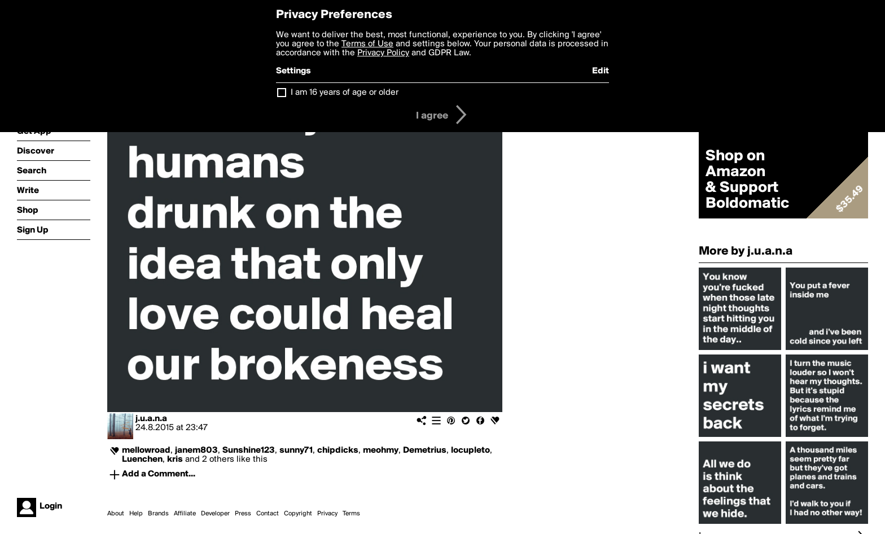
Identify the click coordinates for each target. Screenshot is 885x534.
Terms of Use (367, 44)
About (115, 513)
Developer (215, 513)
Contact (267, 513)
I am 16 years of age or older (344, 92)
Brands (158, 513)
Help (136, 513)
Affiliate (185, 513)
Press (243, 513)
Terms (351, 513)
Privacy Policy (383, 53)
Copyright (298, 513)
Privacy (327, 513)
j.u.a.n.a (151, 418)
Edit (600, 71)
